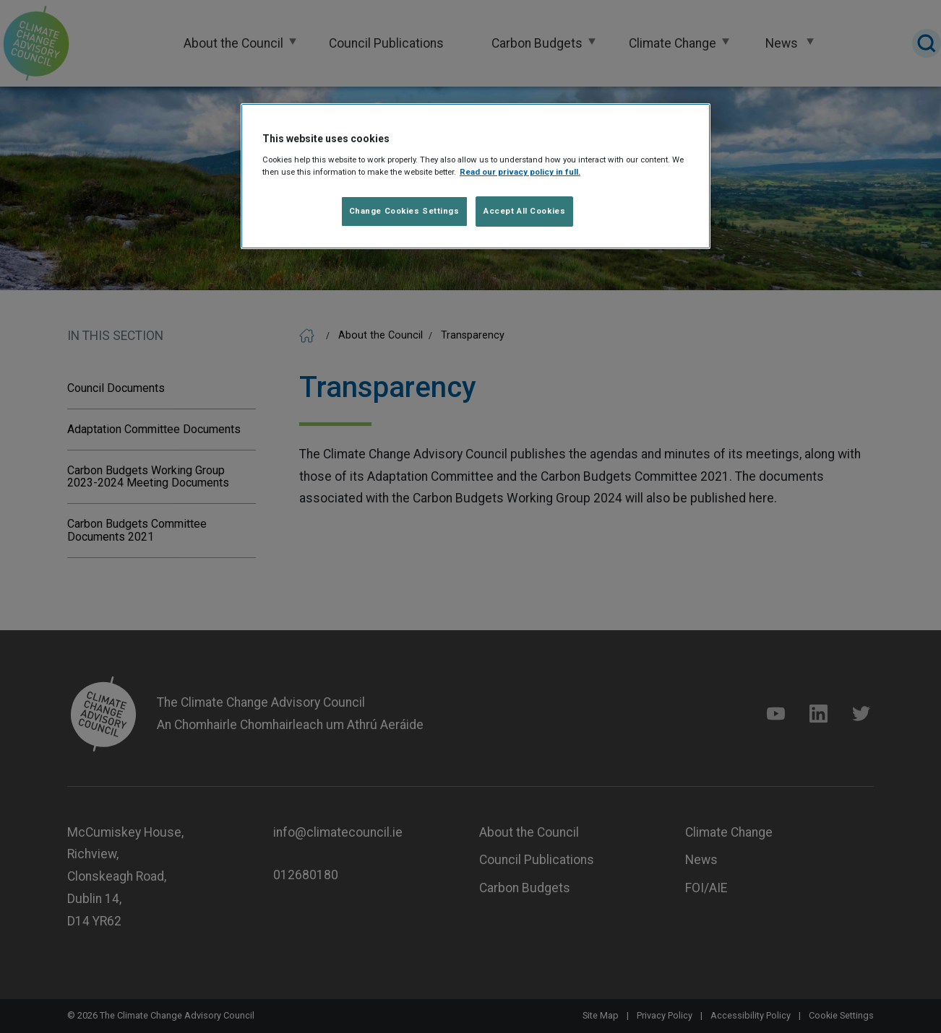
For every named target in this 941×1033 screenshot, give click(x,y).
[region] (475, 176)
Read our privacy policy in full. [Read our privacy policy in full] (520, 172)
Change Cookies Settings (404, 211)
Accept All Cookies (524, 211)
